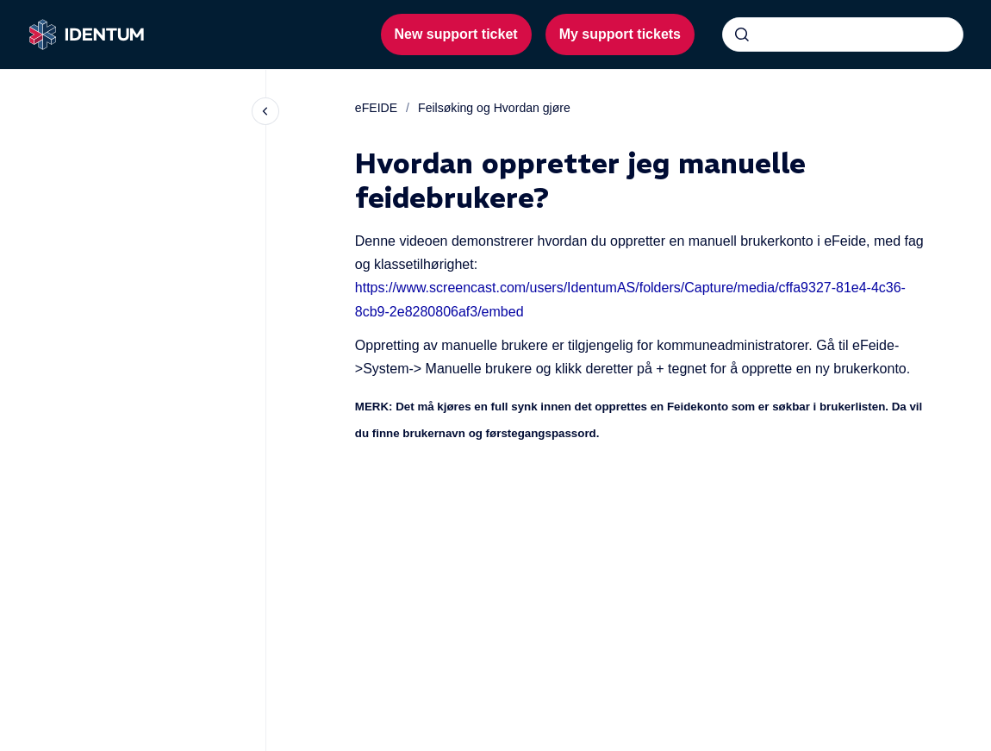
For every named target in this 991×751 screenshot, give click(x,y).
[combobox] (843, 34)
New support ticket (456, 34)
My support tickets (620, 34)
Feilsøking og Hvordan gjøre (494, 108)
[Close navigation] (265, 111)
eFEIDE (376, 108)
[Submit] (742, 34)
